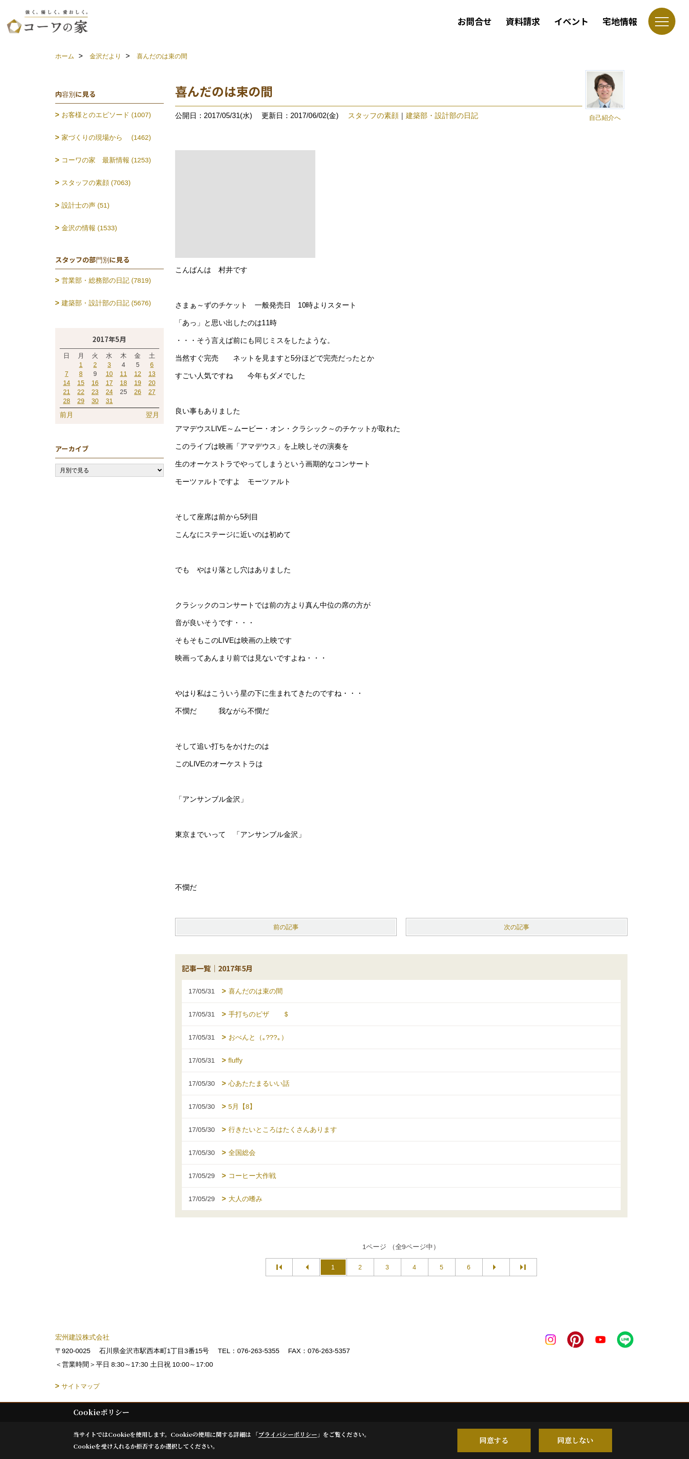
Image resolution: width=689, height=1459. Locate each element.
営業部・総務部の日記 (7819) (106, 280)
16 (95, 382)
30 (95, 400)
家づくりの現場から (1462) (106, 137)
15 (81, 382)
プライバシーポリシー (287, 1434)
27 (152, 391)
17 (109, 382)
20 (152, 382)
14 (66, 382)
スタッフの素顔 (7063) (96, 182)
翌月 (152, 414)
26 (138, 391)
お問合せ (474, 21)
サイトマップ (81, 1386)
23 (95, 391)
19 (138, 382)
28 (66, 400)
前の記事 (286, 927)
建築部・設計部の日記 (442, 115)
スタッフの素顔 (373, 115)
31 (109, 400)
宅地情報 (620, 21)
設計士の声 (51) (85, 205)
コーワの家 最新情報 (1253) (106, 160)
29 (81, 400)
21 (66, 391)
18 (123, 382)
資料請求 (523, 21)
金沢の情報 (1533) (89, 228)
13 (152, 373)
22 (81, 391)
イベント (571, 21)
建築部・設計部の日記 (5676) (106, 303)
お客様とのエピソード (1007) (106, 115)
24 (109, 391)
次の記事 (516, 927)
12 (138, 373)
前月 (66, 414)
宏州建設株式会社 (82, 1337)
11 (123, 373)
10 (109, 373)
